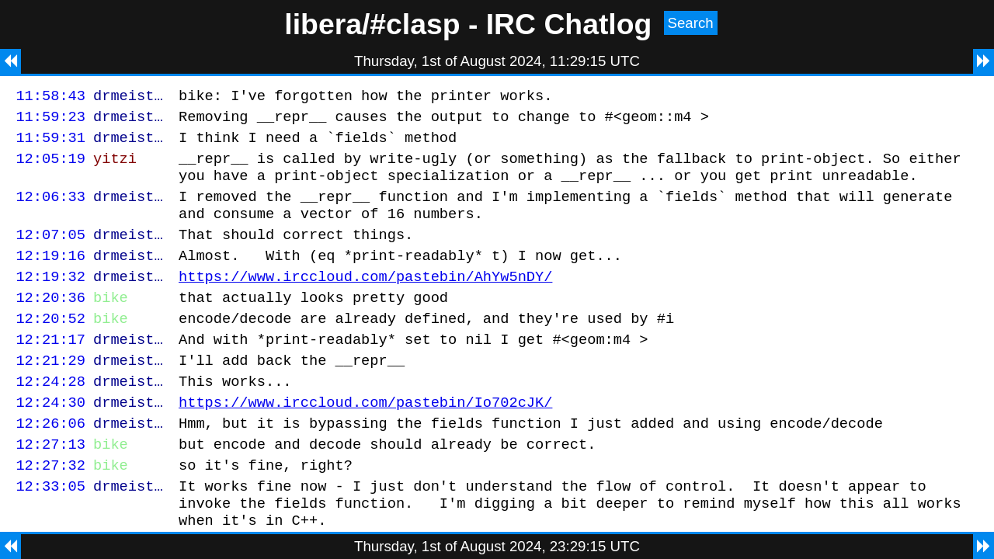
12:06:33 (50, 210)
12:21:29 (50, 392)
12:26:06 (50, 462)
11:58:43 (50, 97)
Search (691, 23)
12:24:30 (50, 439)
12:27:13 (50, 485)
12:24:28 (50, 415)
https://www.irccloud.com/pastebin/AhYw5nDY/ (365, 299)
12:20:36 (50, 322)
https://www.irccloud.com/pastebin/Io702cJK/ (365, 439)
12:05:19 (50, 167)
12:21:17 (50, 369)
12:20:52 (50, 346)
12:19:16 (50, 276)
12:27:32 (50, 509)
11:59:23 (50, 120)
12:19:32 (50, 299)
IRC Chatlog (569, 24)
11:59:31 (50, 144)
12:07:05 (50, 252)
